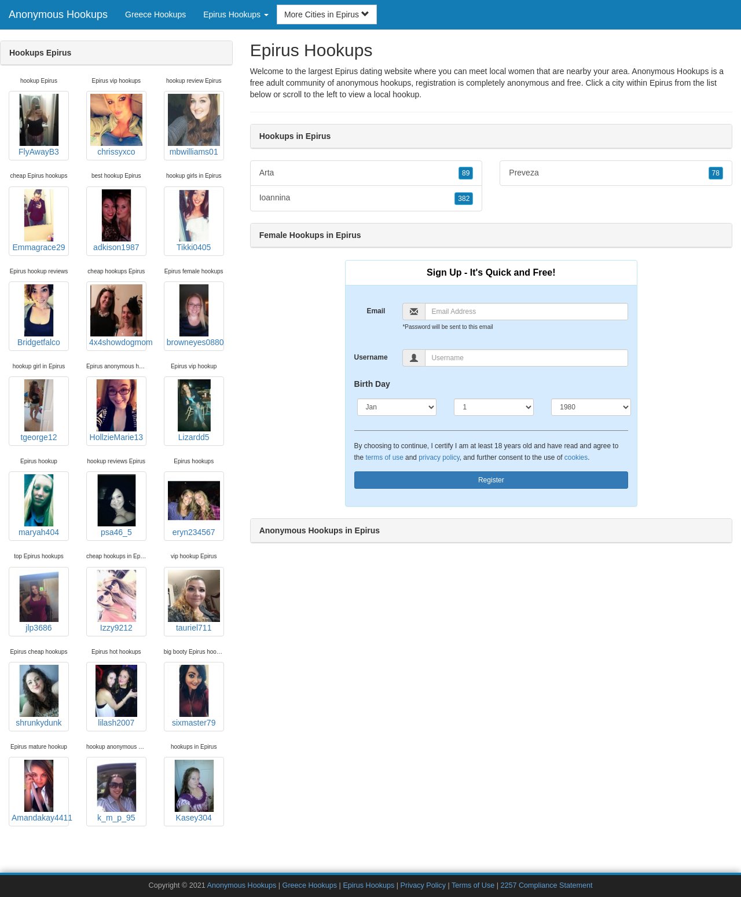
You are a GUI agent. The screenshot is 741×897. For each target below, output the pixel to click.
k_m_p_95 (116, 791)
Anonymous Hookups (58, 14)
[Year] (591, 407)
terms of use (384, 457)
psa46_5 (116, 505)
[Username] (526, 358)
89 (465, 173)
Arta (366, 173)
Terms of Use (473, 885)
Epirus (661, 82)
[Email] (526, 311)
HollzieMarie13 (117, 410)
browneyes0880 (195, 315)
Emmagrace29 (38, 220)
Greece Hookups (155, 14)
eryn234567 (194, 505)
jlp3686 (39, 601)
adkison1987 (116, 220)
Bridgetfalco (39, 315)
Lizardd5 (194, 410)
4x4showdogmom (117, 315)
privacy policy (439, 457)
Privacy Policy (423, 885)
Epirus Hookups (368, 885)
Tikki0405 (194, 220)
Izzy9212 (116, 601)
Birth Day (372, 384)
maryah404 (39, 505)
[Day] (494, 407)
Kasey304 (194, 791)
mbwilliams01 (194, 125)
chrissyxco (116, 125)
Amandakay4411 (40, 791)
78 (716, 173)
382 (463, 199)
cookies (576, 457)
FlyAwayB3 (39, 125)
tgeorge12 (39, 410)
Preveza (616, 173)
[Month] (397, 407)
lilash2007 (116, 696)
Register (491, 480)
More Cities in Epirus (326, 14)
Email (375, 311)
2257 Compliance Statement (546, 885)
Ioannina (366, 198)
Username (371, 357)
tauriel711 (194, 601)
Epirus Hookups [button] (236, 14)
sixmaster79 (194, 696)
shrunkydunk (39, 696)
